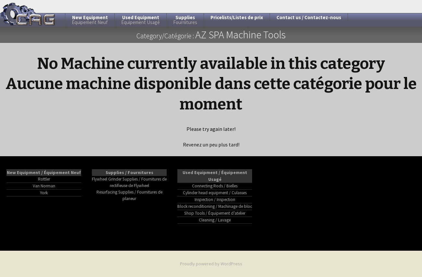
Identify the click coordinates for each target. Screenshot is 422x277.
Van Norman (44, 186)
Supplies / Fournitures (129, 172)
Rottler (44, 179)
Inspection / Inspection (215, 199)
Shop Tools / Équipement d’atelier (214, 213)
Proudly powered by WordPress (211, 264)
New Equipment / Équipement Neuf (44, 172)
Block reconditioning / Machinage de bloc (214, 206)
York (44, 192)
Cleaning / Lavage (215, 220)
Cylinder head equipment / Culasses (215, 192)
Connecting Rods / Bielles (214, 186)
